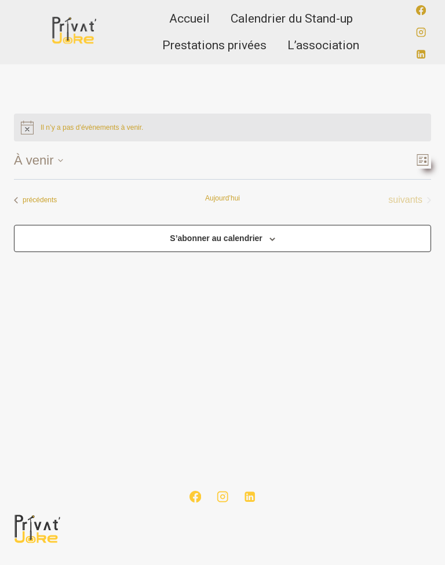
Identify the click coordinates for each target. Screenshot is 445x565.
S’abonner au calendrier (216, 238)
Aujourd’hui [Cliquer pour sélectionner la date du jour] (222, 198)
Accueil (189, 18)
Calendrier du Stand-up (292, 18)
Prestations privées (214, 45)
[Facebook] (421, 10)
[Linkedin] (421, 54)
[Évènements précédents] (35, 200)
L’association (323, 45)
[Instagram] (421, 32)
